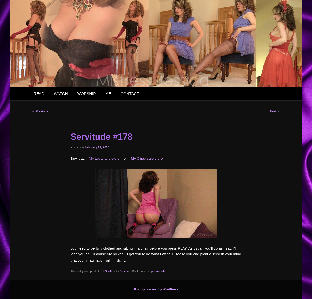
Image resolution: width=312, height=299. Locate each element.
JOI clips (109, 271)
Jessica (125, 271)
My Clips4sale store (147, 158)
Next (275, 111)
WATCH (61, 94)
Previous (40, 111)
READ (39, 94)
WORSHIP (86, 94)
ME (108, 94)
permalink (158, 271)
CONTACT (129, 94)
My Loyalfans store (104, 158)
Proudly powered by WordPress (156, 289)
